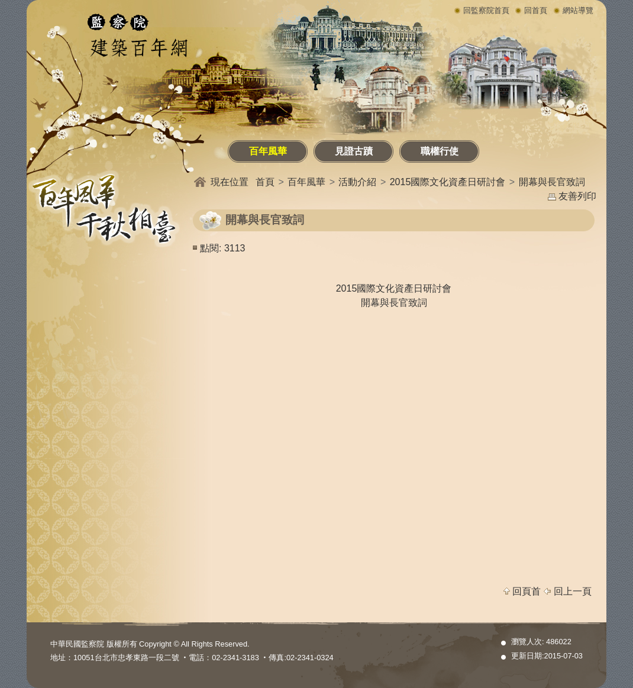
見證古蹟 (354, 151)
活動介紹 (357, 182)
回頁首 (526, 591)
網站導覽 (578, 10)
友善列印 (577, 196)
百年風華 (268, 151)
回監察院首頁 (486, 10)
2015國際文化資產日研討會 (448, 182)
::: (29, 143)
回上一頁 (573, 591)
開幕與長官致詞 (552, 182)
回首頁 (535, 10)
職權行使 (439, 151)
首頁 (265, 182)
